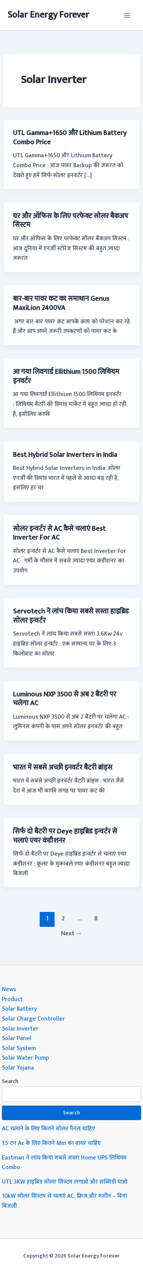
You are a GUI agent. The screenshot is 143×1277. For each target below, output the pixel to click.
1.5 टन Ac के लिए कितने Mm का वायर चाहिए (51, 1143)
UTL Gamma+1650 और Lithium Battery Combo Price (70, 137)
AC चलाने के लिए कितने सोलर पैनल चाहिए (48, 1128)
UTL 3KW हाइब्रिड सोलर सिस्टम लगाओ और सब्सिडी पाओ (64, 1182)
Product (12, 999)
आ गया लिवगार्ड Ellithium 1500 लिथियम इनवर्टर (66, 376)
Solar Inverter (20, 1029)
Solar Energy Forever (48, 15)
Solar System (19, 1048)
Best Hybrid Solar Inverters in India (65, 455)
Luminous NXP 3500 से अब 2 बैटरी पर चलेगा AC (64, 698)
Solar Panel (16, 1038)
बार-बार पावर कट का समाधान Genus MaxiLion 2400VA (61, 303)
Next (71, 933)
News (9, 989)
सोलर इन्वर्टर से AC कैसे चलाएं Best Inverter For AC (59, 533)
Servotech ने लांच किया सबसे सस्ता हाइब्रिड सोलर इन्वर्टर (71, 615)
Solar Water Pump (25, 1058)
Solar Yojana (18, 1068)
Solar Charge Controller (33, 1019)
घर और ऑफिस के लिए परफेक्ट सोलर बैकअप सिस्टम (70, 220)
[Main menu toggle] (127, 15)
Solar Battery (19, 1009)
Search (10, 1081)
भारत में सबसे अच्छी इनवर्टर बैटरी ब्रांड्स (62, 767)
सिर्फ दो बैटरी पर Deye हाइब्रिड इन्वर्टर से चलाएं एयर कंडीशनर (65, 835)
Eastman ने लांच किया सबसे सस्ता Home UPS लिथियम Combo (64, 1163)
